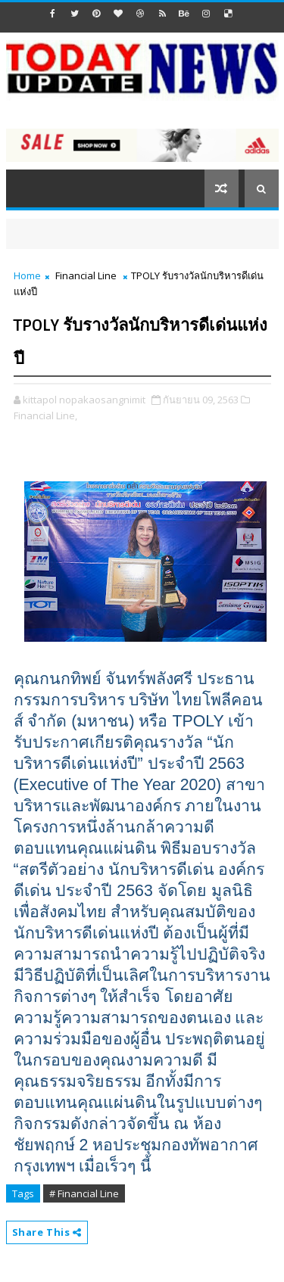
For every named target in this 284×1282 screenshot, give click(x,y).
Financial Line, (45, 415)
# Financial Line (84, 1193)
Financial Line (86, 275)
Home (27, 275)
